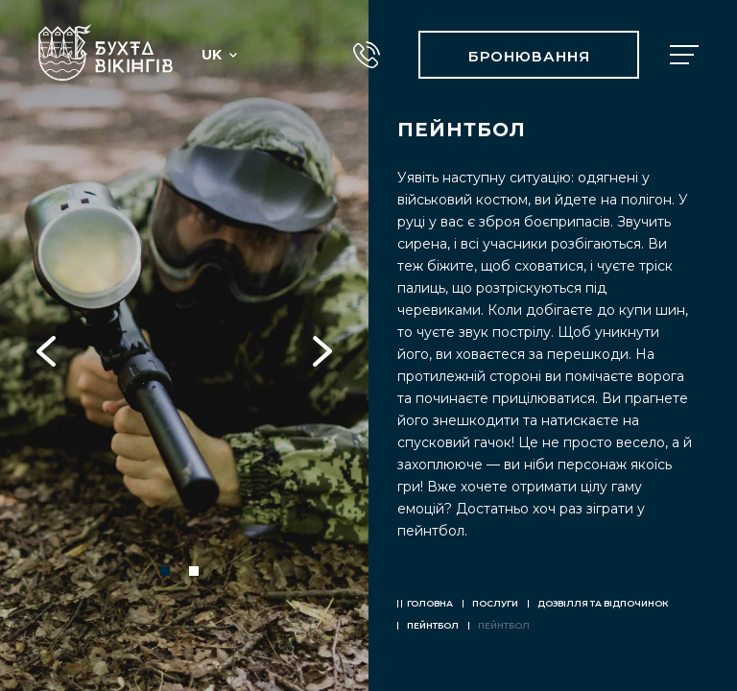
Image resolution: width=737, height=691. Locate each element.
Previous (46, 345)
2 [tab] (194, 571)
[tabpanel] (184, 345)
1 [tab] (165, 571)
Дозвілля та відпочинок (603, 603)
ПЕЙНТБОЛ (433, 625)
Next (322, 345)
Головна (430, 603)
